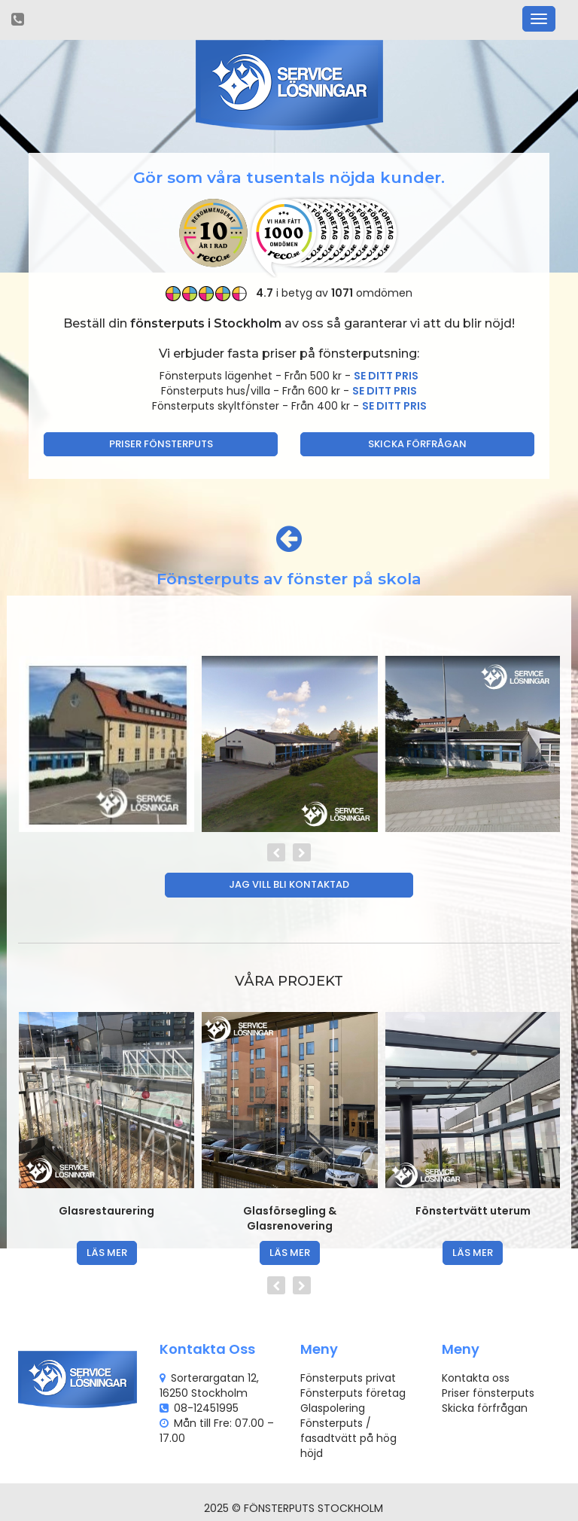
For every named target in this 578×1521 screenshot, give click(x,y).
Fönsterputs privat (348, 1377)
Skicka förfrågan (417, 444)
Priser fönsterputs (161, 444)
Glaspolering (332, 1408)
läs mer (107, 1252)
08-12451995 (206, 1408)
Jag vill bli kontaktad (289, 884)
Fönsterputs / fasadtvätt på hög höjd (348, 1438)
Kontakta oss (476, 1377)
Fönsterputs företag (353, 1393)
